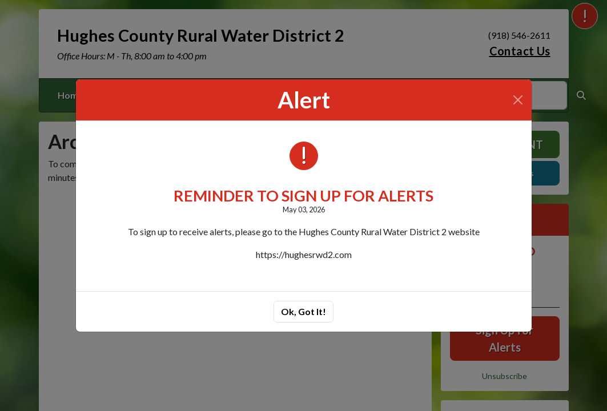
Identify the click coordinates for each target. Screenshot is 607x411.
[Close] (518, 100)
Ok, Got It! (303, 311)
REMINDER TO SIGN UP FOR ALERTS (303, 195)
